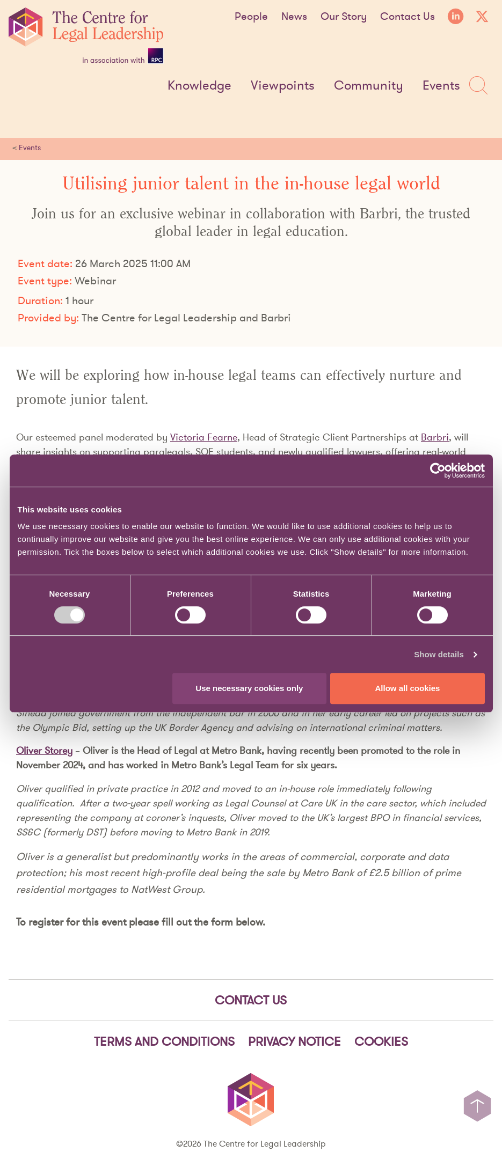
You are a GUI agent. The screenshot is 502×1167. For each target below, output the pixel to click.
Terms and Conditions (164, 1041)
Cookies (381, 1041)
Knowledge (199, 85)
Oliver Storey (44, 750)
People (251, 16)
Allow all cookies (407, 688)
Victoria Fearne (203, 437)
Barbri (435, 437)
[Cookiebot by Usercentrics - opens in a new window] (438, 471)
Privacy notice (294, 1041)
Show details (439, 654)
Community (368, 85)
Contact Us (407, 16)
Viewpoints (283, 85)
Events (441, 85)
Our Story (344, 16)
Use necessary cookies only (249, 688)
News (294, 16)
